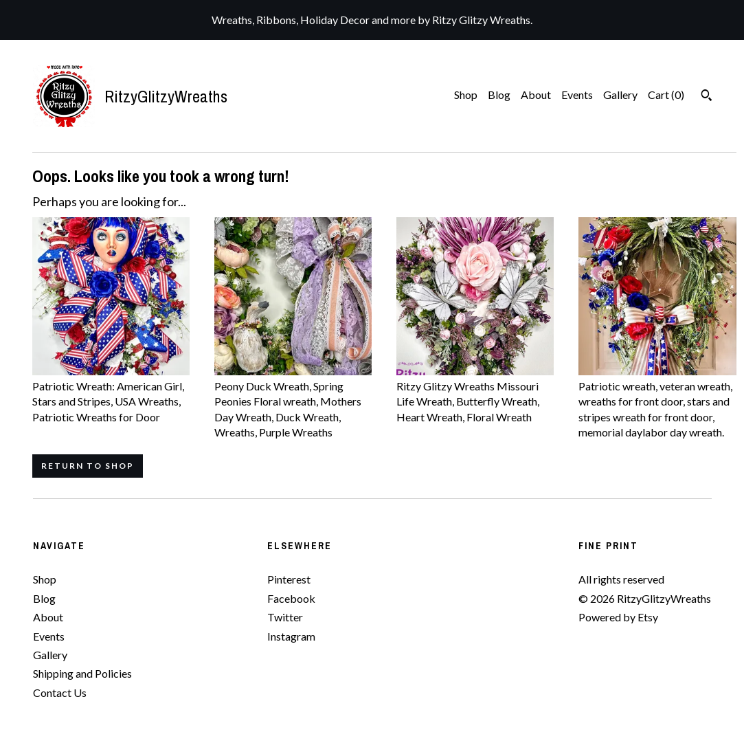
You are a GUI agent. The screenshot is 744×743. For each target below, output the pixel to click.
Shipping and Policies (82, 673)
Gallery (620, 94)
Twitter (285, 616)
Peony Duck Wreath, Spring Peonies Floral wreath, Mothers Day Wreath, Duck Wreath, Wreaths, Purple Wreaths (293, 401)
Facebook (291, 598)
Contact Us (60, 692)
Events (577, 94)
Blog (499, 94)
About (536, 94)
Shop (465, 94)
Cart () (666, 94)
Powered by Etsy (618, 616)
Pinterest (289, 579)
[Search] (706, 96)
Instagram (291, 636)
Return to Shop (87, 466)
